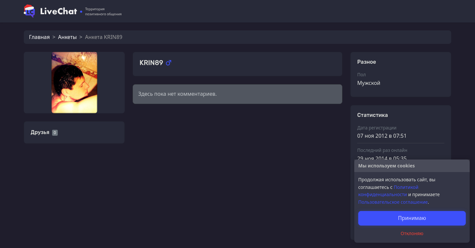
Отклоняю (412, 233)
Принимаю (412, 218)
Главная (39, 37)
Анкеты (67, 37)
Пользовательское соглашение (393, 202)
